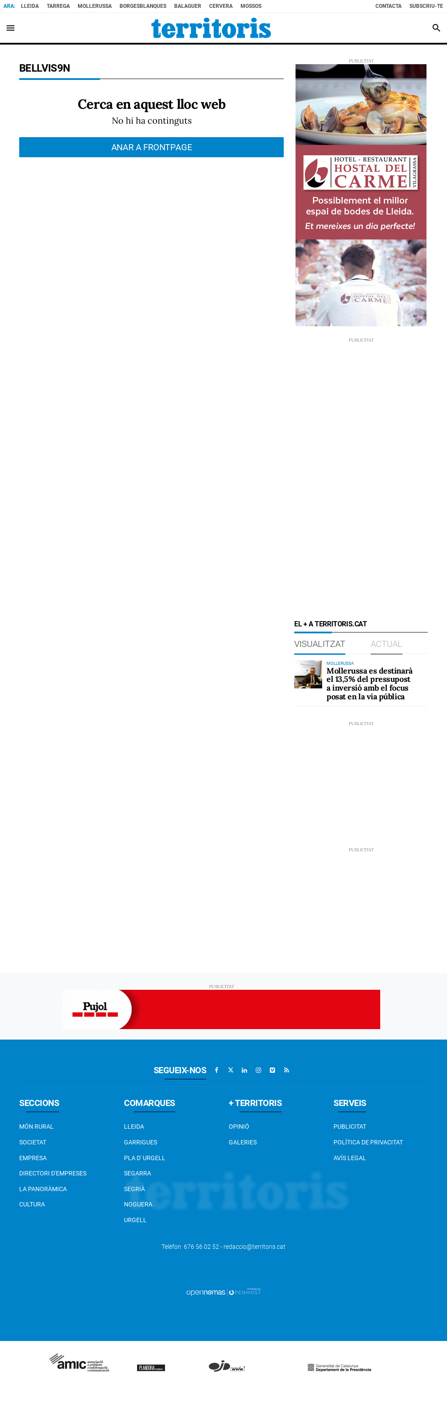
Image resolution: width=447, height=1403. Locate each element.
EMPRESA (33, 1157)
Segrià (134, 1188)
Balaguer (187, 6)
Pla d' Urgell (144, 1157)
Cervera (221, 6)
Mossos (251, 6)
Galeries (243, 1142)
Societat (32, 1142)
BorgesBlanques (143, 6)
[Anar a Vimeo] (272, 1070)
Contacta (388, 6)
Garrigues (140, 1142)
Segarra (137, 1173)
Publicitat (350, 1126)
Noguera (138, 1204)
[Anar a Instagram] (258, 1070)
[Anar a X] (230, 1070)
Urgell (135, 1219)
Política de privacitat (368, 1142)
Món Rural (36, 1126)
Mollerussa (95, 6)
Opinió (239, 1126)
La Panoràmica (43, 1188)
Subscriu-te (426, 6)
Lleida (30, 6)
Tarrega (58, 6)
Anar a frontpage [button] (151, 147)
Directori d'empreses (52, 1173)
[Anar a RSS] (286, 1070)
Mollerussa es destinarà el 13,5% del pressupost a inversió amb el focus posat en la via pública (370, 684)
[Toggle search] (436, 27)
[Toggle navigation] (10, 27)
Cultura (32, 1204)
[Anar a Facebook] (217, 1070)
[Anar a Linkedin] (244, 1070)
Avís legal (350, 1157)
